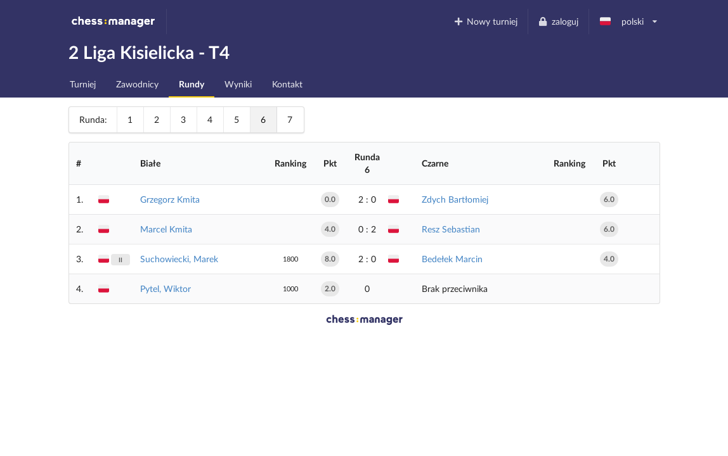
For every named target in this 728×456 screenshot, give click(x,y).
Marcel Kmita (166, 229)
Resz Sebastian (451, 229)
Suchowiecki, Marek (179, 258)
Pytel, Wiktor (165, 288)
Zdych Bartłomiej (455, 199)
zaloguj (558, 21)
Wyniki (238, 84)
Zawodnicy (137, 84)
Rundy (191, 84)
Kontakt (287, 84)
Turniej (83, 84)
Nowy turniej (485, 21)
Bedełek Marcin (452, 258)
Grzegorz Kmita (170, 199)
